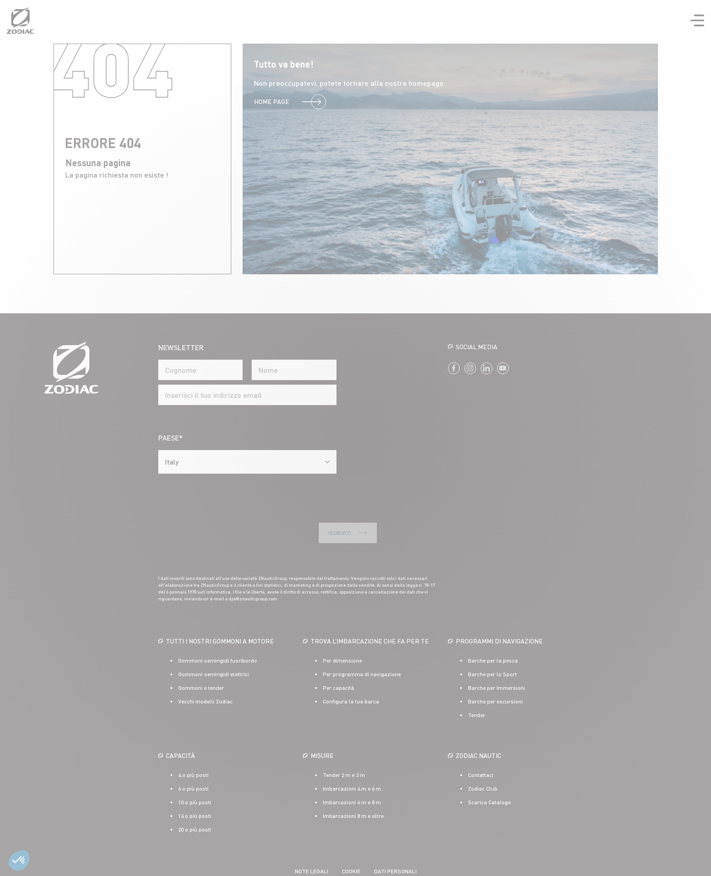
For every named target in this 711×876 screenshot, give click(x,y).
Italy (172, 462)
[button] (19, 860)
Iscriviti (209, 506)
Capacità (180, 729)
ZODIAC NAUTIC (478, 729)
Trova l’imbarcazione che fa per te (370, 615)
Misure (322, 729)
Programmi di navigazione (499, 615)
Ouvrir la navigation (697, 20)
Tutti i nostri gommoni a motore (220, 615)
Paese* (170, 437)
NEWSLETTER (181, 347)
